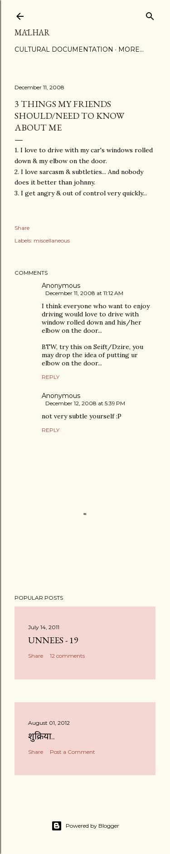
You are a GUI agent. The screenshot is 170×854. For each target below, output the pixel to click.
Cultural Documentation (64, 49)
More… (131, 49)
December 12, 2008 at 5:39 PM (85, 403)
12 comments (67, 655)
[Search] (150, 14)
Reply (50, 377)
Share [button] (22, 227)
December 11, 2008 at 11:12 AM (84, 293)
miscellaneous (52, 240)
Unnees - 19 (53, 640)
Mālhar (32, 32)
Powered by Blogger (85, 825)
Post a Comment (72, 751)
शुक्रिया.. (41, 736)
